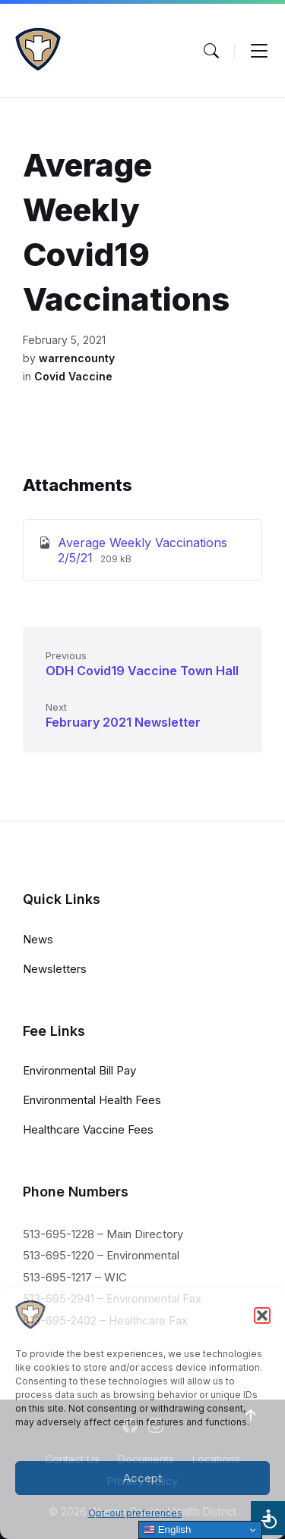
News (38, 939)
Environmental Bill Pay (79, 1070)
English (167, 1530)
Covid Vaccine (73, 376)
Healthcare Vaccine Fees (88, 1129)
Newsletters (55, 969)
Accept (142, 1478)
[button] (262, 1315)
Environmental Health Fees (92, 1100)
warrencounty (77, 358)
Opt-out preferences (135, 1513)
